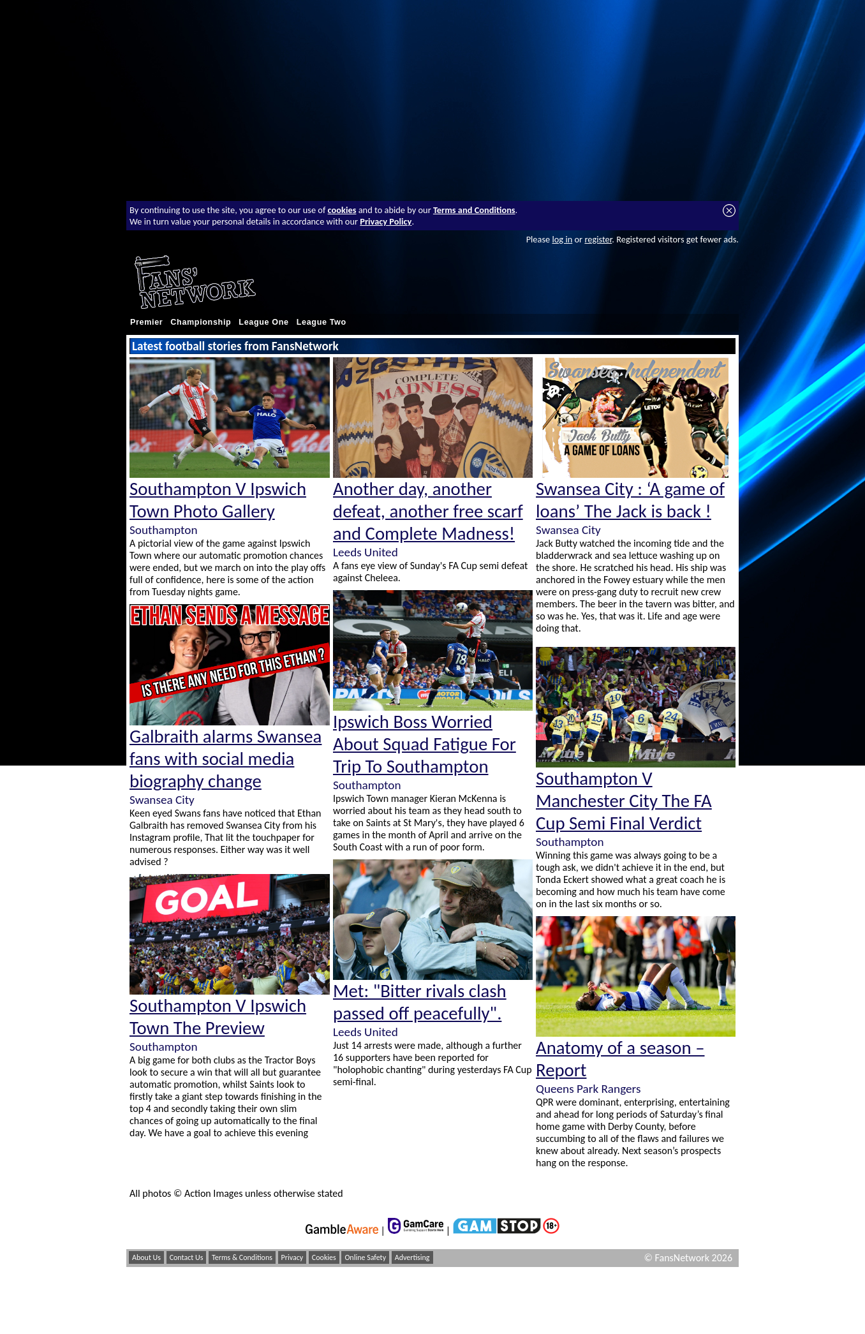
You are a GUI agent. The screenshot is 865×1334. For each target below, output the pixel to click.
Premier (146, 322)
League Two (321, 322)
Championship (200, 322)
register (598, 239)
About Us (146, 1257)
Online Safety (365, 1257)
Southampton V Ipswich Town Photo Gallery (217, 500)
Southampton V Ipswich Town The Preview (217, 1017)
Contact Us (186, 1257)
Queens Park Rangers (588, 1088)
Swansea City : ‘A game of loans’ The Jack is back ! (630, 500)
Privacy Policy (385, 221)
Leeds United (365, 552)
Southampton (163, 529)
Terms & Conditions (242, 1257)
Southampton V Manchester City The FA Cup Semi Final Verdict (624, 800)
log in (562, 239)
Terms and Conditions (474, 210)
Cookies (324, 1257)
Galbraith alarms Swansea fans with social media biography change (225, 758)
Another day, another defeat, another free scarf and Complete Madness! (428, 511)
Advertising (412, 1257)
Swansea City (162, 799)
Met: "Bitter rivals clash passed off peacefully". (419, 1002)
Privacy (292, 1257)
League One (263, 322)
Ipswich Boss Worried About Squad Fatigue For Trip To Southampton (424, 744)
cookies (342, 210)
